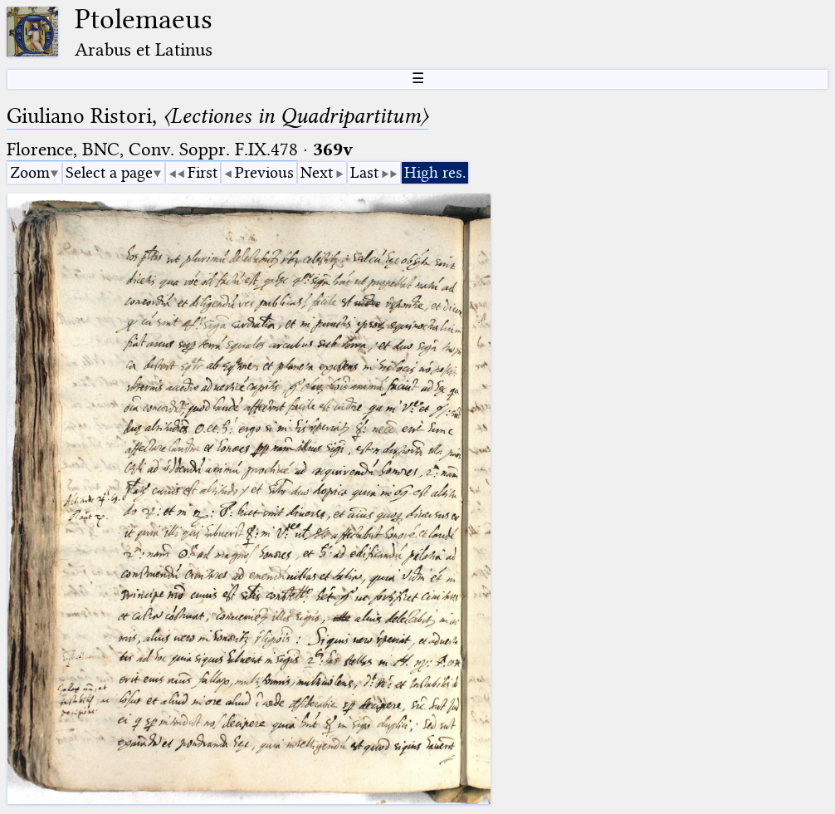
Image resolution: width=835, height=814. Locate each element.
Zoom (30, 172)
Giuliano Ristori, (217, 116)
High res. (435, 172)
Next (316, 172)
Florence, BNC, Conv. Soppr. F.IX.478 (152, 149)
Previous (264, 172)
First (202, 172)
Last (364, 172)
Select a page (109, 172)
